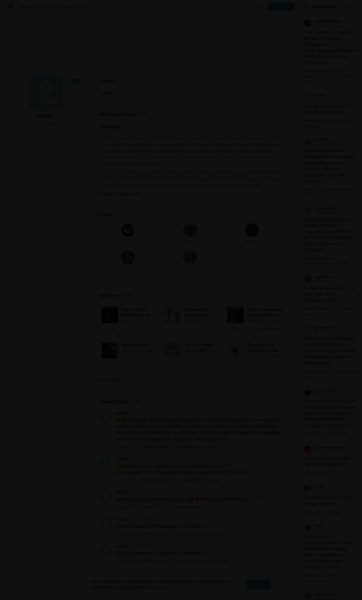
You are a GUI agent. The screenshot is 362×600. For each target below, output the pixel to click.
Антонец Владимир (166, 138)
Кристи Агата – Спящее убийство (171, 427)
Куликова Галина (140, 151)
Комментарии (118, 322)
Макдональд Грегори (235, 151)
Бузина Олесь (254, 138)
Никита (69, 169)
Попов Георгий (228, 179)
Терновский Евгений (169, 185)
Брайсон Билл (228, 138)
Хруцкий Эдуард (143, 163)
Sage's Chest (318, 277)
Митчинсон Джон (133, 157)
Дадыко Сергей (196, 172)
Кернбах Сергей (238, 145)
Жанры (25, 6)
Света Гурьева (320, 390)
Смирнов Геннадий (133, 185)
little (22, 169)
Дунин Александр (228, 172)
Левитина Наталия (173, 151)
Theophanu (133, 172)
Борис (45, 169)
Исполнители (65, 6)
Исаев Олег (109, 179)
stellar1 (122, 333)
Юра (45, 197)
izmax (313, 525)
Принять (258, 584)
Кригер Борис (111, 151)
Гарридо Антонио (143, 145)
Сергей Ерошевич (322, 21)
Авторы (42, 6)
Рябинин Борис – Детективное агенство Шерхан (185, 454)
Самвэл (315, 95)
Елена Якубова (320, 327)
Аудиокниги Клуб (27, 591)
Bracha (314, 486)
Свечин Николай (165, 157)
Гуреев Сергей (210, 145)
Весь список (112, 301)
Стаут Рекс (225, 157)
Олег (22, 197)
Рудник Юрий (255, 179)
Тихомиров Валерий (254, 157)
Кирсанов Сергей (136, 179)
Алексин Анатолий (131, 138)
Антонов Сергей (199, 138)
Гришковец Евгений (178, 145)
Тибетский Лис (320, 208)
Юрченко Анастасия (242, 185)
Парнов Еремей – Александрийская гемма (180, 367)
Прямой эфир (325, 6)
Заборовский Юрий (262, 172)
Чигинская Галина (206, 185)
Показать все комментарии (193, 495)
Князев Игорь (165, 179)
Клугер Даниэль (268, 145)
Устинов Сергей (113, 163)
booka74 (315, 140)
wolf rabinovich (320, 594)
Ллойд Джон (203, 151)
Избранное (115, 215)
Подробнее (158, 587)
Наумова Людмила (196, 179)
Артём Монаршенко (324, 447)
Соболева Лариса (198, 157)
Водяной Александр (163, 172)
